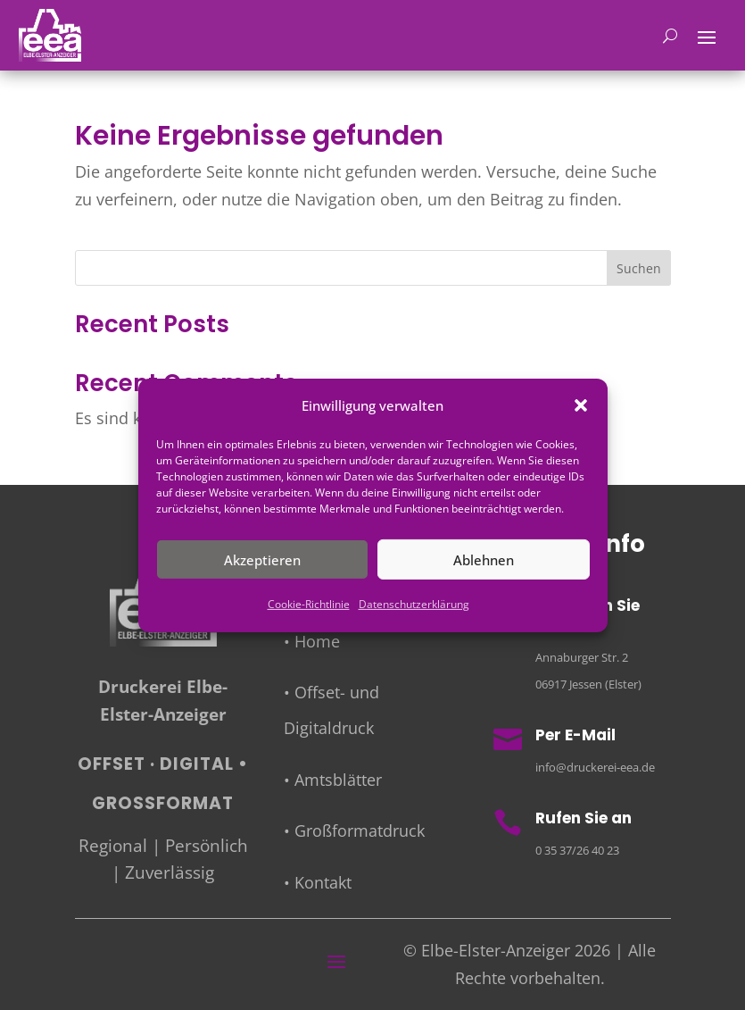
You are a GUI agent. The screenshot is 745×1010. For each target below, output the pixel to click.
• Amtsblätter (333, 779)
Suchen (639, 268)
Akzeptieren (262, 560)
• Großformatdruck (354, 830)
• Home (312, 641)
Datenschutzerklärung (414, 604)
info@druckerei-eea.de (595, 767)
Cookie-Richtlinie (309, 604)
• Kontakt (318, 882)
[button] (581, 405)
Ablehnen (483, 560)
